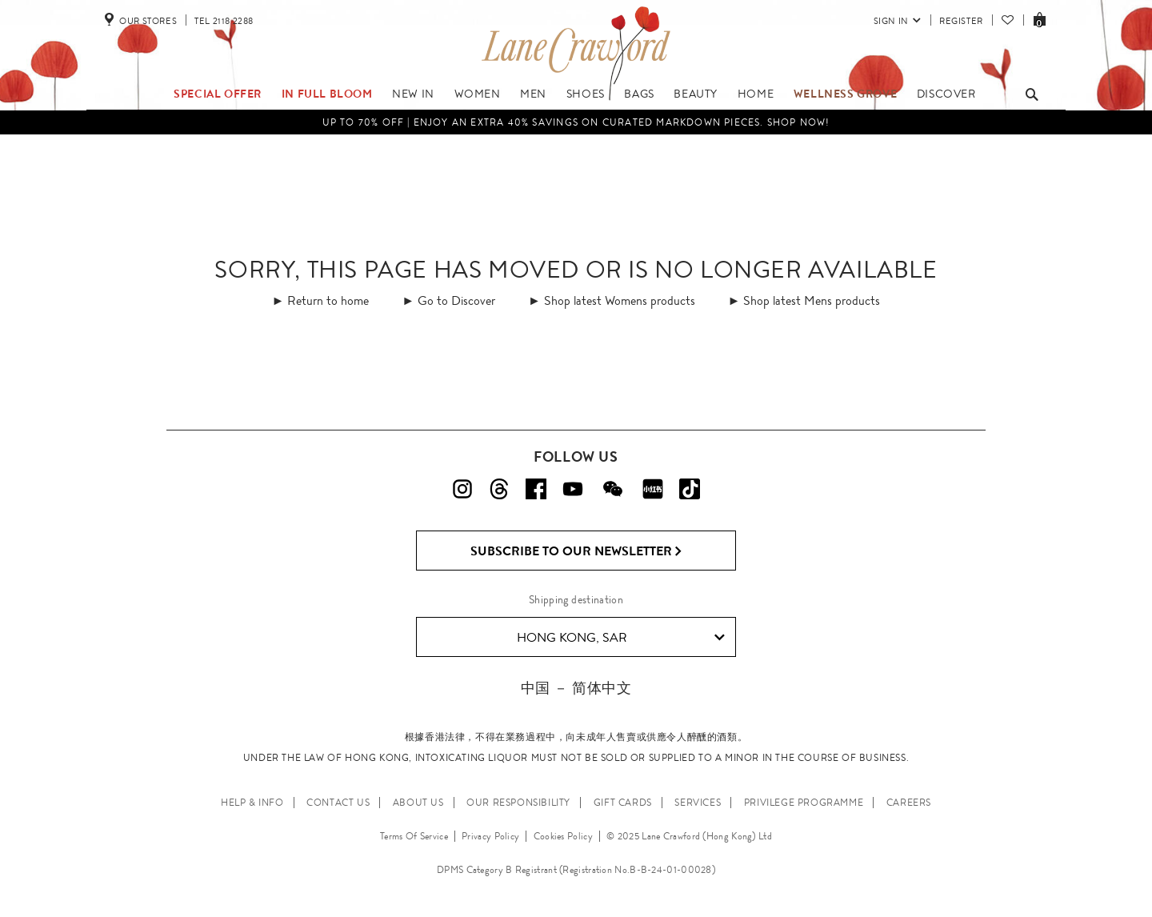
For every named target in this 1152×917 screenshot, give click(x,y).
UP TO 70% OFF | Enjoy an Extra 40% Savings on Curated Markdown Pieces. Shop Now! (576, 122)
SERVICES (697, 802)
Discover (946, 94)
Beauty (696, 94)
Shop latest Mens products (811, 300)
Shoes (585, 94)
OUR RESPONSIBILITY (518, 802)
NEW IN (413, 94)
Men (533, 94)
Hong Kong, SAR (621, 637)
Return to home (328, 300)
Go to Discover (456, 300)
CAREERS (908, 802)
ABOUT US (418, 802)
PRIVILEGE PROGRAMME (803, 802)
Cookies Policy (563, 836)
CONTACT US (338, 802)
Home (756, 94)
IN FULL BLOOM (327, 94)
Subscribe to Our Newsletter (576, 551)
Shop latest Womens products (619, 300)
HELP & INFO (252, 802)
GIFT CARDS (623, 802)
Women (477, 94)
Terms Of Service (414, 836)
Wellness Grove (845, 94)
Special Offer (218, 94)
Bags (639, 94)
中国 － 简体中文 (576, 688)
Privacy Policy (490, 836)
